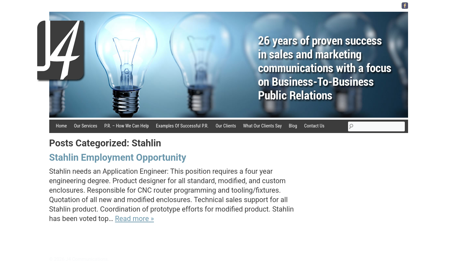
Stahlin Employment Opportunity (117, 157)
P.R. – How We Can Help (126, 126)
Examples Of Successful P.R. (182, 126)
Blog (293, 126)
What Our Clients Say (262, 126)
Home (61, 126)
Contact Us (314, 126)
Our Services (85, 126)
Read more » (134, 218)
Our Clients (226, 126)
